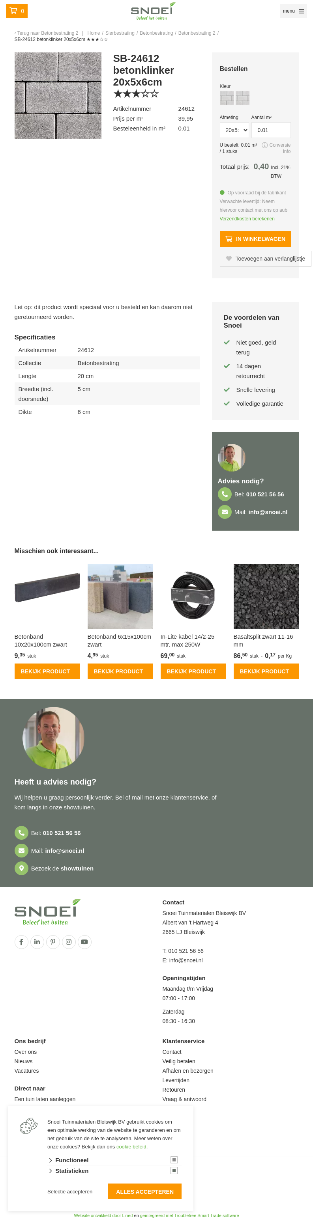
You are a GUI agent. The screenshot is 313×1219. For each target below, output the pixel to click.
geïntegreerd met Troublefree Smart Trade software (189, 1215)
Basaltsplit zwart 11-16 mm (263, 640)
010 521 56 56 (265, 494)
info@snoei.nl (268, 512)
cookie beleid (131, 1147)
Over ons (26, 1052)
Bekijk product (45, 671)
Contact (172, 1052)
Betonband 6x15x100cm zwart (120, 640)
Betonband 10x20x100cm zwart (41, 640)
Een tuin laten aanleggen (45, 1099)
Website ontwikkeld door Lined (103, 1215)
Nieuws (24, 1061)
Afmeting (229, 117)
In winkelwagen (255, 239)
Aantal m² (261, 117)
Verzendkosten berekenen (247, 219)
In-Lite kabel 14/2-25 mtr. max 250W (188, 640)
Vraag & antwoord (185, 1099)
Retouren (174, 1090)
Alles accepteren (145, 1192)
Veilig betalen (179, 1061)
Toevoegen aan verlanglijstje (266, 258)
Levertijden (176, 1080)
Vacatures (27, 1071)
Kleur (225, 86)
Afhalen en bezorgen (188, 1071)
